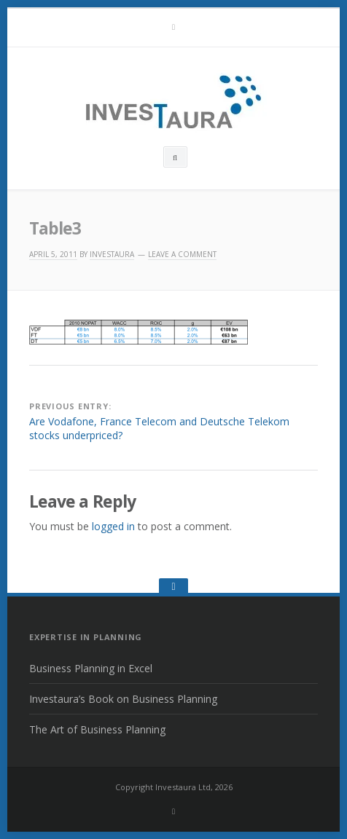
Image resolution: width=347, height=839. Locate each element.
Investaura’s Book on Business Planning (123, 699)
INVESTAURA (112, 254)
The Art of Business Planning (97, 729)
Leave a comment (182, 254)
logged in (113, 526)
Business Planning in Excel (90, 668)
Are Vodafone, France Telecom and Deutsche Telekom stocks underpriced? (159, 428)
